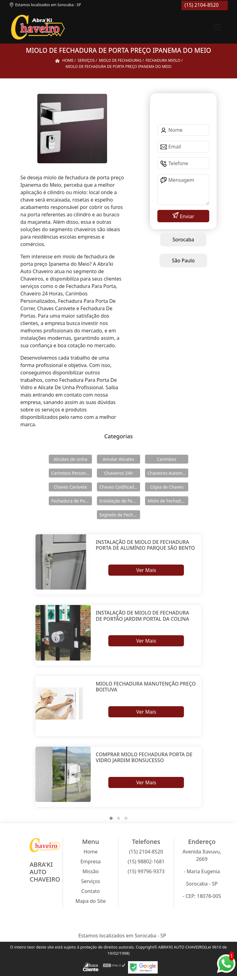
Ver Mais (146, 570)
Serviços (90, 881)
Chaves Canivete (70, 487)
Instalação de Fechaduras (119, 501)
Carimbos (167, 459)
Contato (90, 891)
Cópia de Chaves (166, 487)
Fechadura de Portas (71, 501)
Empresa (91, 861)
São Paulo (183, 260)
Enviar (186, 216)
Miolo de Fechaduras (168, 501)
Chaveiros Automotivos (168, 473)
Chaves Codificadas (118, 487)
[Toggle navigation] (217, 27)
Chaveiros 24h (118, 473)
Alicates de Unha (70, 459)
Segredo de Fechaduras (119, 515)
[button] (111, 818)
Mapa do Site (91, 901)
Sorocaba (183, 239)
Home (91, 851)
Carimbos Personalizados (71, 473)
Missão (90, 871)
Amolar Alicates (118, 459)
